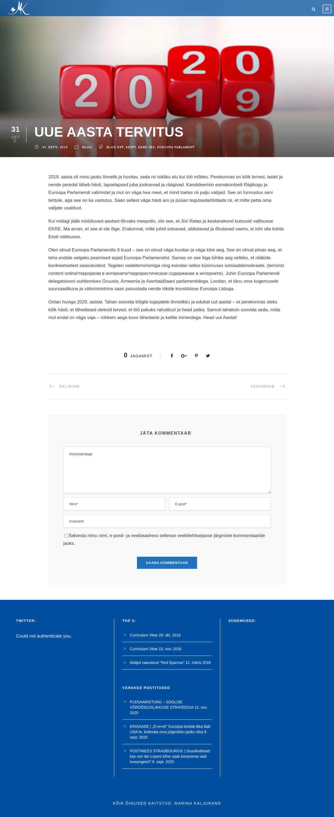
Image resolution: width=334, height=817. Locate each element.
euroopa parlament (176, 147)
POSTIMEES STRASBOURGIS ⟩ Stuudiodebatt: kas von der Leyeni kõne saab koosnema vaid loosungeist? (170, 756)
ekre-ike (146, 147)
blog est (115, 147)
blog (87, 147)
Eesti (131, 147)
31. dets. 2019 (55, 147)
